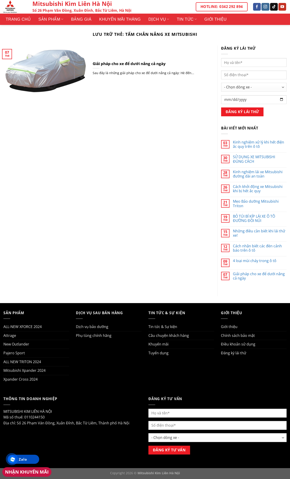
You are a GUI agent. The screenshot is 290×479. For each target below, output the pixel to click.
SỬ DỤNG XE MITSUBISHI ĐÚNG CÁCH (254, 159)
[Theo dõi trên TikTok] (274, 7)
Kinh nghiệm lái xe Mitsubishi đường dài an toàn (258, 174)
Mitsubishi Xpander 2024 (24, 370)
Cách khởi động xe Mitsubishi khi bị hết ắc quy (258, 189)
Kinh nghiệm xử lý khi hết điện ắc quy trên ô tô (258, 144)
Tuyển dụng (158, 352)
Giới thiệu (215, 19)
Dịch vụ (158, 19)
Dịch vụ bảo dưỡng (92, 326)
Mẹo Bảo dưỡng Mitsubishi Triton (256, 203)
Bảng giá (81, 19)
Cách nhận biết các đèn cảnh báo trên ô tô (257, 248)
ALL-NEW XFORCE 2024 (22, 326)
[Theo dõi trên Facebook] (257, 7)
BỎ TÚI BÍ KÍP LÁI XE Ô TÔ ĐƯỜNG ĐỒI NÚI (254, 218)
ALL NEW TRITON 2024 (22, 361)
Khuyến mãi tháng (120, 19)
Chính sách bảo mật (238, 335)
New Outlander (16, 344)
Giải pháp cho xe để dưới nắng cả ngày (129, 63)
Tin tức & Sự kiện (162, 326)
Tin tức (187, 19)
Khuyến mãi (158, 344)
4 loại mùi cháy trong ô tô (254, 261)
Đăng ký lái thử (233, 352)
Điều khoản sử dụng (238, 344)
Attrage (9, 335)
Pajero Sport (14, 352)
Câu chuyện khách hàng (168, 335)
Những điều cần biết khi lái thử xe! (259, 233)
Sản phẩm (50, 19)
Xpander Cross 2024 (20, 379)
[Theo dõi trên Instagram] (265, 7)
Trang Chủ (18, 19)
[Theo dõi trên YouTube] (282, 7)
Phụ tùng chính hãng (93, 335)
